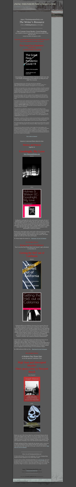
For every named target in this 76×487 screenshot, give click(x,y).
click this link (41, 459)
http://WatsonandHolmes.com (32, 154)
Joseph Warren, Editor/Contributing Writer (31, 470)
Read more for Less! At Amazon (39, 349)
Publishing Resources (57, 15)
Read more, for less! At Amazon (38, 238)
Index (53, 14)
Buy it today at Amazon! (31, 136)
